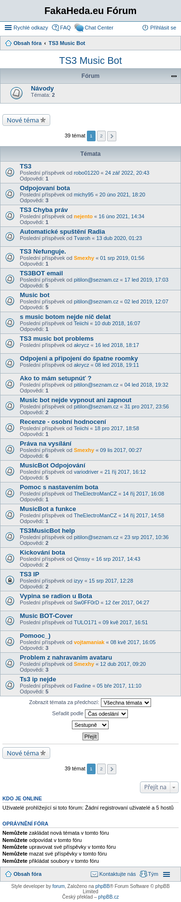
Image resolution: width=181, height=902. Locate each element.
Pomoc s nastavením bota (59, 487)
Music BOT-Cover (46, 615)
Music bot (35, 295)
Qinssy (82, 559)
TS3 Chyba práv (44, 209)
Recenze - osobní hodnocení (63, 421)
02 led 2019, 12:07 (146, 301)
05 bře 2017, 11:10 (119, 686)
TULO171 (85, 622)
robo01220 (86, 173)
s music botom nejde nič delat (65, 316)
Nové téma (23, 120)
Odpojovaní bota (45, 188)
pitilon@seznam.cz (96, 280)
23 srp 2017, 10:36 (147, 537)
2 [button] (101, 135)
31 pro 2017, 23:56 (147, 406)
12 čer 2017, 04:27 (127, 602)
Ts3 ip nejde (38, 679)
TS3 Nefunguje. (43, 251)
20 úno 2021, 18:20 (122, 194)
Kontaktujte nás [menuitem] (117, 874)
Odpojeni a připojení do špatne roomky (79, 358)
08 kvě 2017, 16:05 (133, 642)
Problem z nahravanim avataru (66, 657)
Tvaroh (82, 238)
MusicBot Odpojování (52, 465)
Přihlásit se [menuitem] (163, 27)
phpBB (102, 886)
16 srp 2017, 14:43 (118, 559)
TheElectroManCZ (95, 493)
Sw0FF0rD (86, 602)
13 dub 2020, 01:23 (119, 238)
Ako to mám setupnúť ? (55, 378)
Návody (42, 88)
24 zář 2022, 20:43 (127, 173)
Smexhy (84, 258)
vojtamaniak (89, 642)
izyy (78, 581)
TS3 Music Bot (90, 60)
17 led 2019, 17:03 (146, 280)
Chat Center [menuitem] (99, 27)
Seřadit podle (90, 713)
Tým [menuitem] (153, 874)
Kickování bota (42, 552)
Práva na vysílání (45, 443)
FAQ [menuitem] (65, 27)
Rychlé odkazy (31, 27)
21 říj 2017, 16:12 (125, 472)
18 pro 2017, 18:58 (117, 428)
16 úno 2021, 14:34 (121, 216)
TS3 (25, 166)
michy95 (84, 194)
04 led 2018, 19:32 (146, 385)
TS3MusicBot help (47, 530)
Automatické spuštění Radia (62, 231)
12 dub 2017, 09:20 (123, 664)
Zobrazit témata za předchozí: (90, 702)
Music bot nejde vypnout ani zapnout (76, 400)
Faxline (82, 686)
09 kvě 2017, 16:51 (125, 622)
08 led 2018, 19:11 (117, 365)
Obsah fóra (28, 874)
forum (58, 886)
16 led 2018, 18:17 (117, 345)
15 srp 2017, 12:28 (111, 581)
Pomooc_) (35, 635)
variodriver (86, 472)
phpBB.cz (108, 897)
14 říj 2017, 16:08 (143, 493)
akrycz (81, 345)
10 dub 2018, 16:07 (117, 323)
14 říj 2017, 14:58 (143, 515)
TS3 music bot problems (57, 338)
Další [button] (111, 136)
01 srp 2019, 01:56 (122, 258)
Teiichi (81, 323)
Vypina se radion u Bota (56, 596)
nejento (83, 216)
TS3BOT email (41, 273)
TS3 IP (29, 574)
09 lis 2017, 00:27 (121, 450)
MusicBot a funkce (48, 508)
